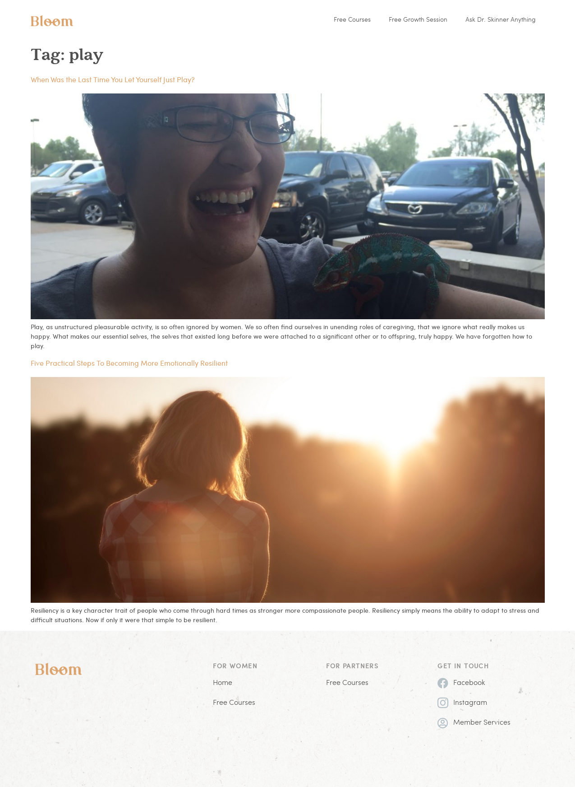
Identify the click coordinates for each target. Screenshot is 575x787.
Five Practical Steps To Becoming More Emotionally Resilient (129, 363)
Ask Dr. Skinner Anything (500, 20)
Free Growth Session (418, 20)
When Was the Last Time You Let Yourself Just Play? (113, 79)
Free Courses (352, 20)
